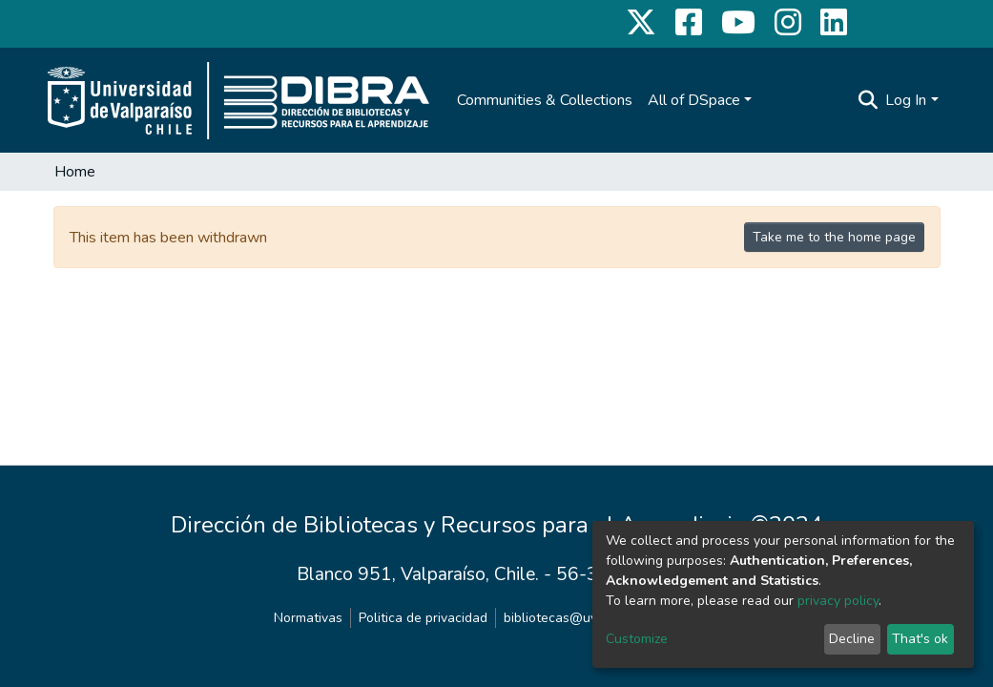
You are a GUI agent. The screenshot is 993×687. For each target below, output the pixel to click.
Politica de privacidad (423, 618)
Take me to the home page (834, 237)
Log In (905, 100)
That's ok (920, 639)
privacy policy (838, 601)
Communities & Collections (544, 100)
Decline (852, 639)
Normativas (308, 618)
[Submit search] (867, 100)
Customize (637, 639)
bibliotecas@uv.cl (557, 618)
